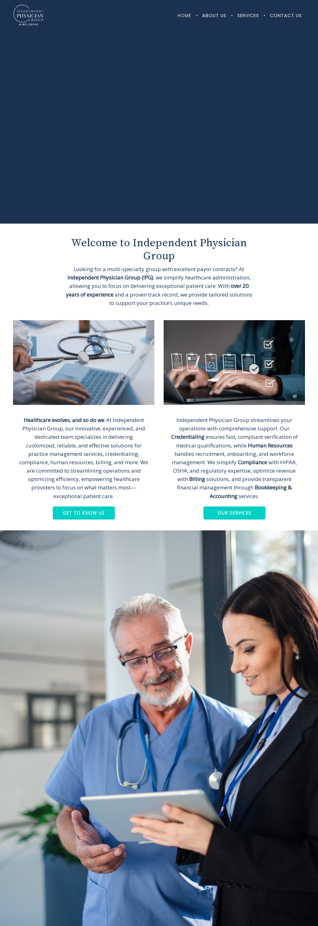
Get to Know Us (84, 513)
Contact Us (286, 15)
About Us (214, 15)
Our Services (234, 513)
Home (184, 15)
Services (248, 15)
